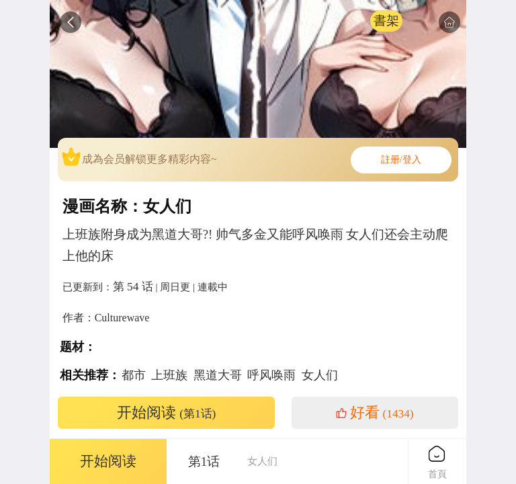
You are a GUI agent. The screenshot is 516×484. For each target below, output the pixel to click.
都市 (134, 375)
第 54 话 (133, 286)
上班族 (169, 375)
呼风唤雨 (271, 375)
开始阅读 (166, 413)
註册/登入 (401, 160)
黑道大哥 (218, 375)
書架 (386, 20)
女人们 (320, 375)
